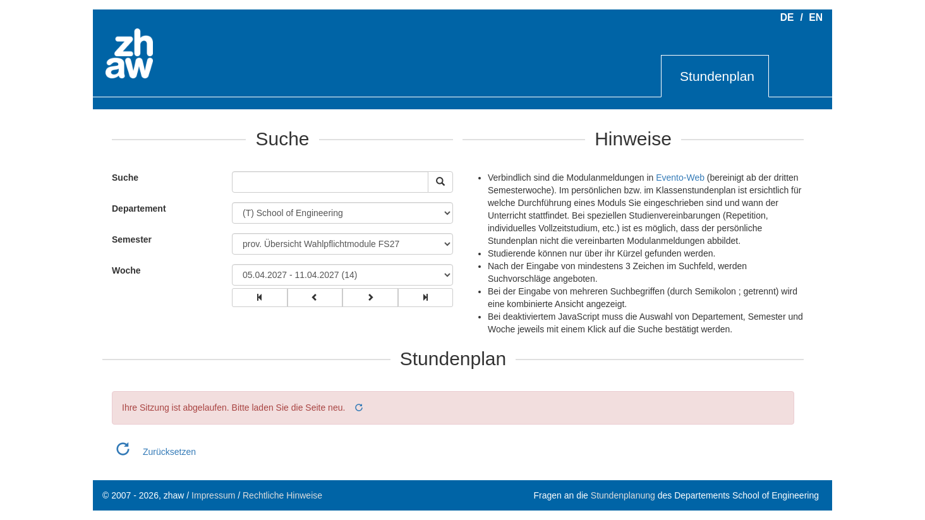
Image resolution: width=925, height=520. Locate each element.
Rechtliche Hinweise (282, 495)
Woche (126, 270)
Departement (139, 208)
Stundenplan (717, 76)
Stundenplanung (623, 495)
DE (787, 17)
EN (816, 17)
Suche (122, 177)
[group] (259, 297)
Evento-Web (680, 177)
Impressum (213, 495)
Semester (132, 239)
